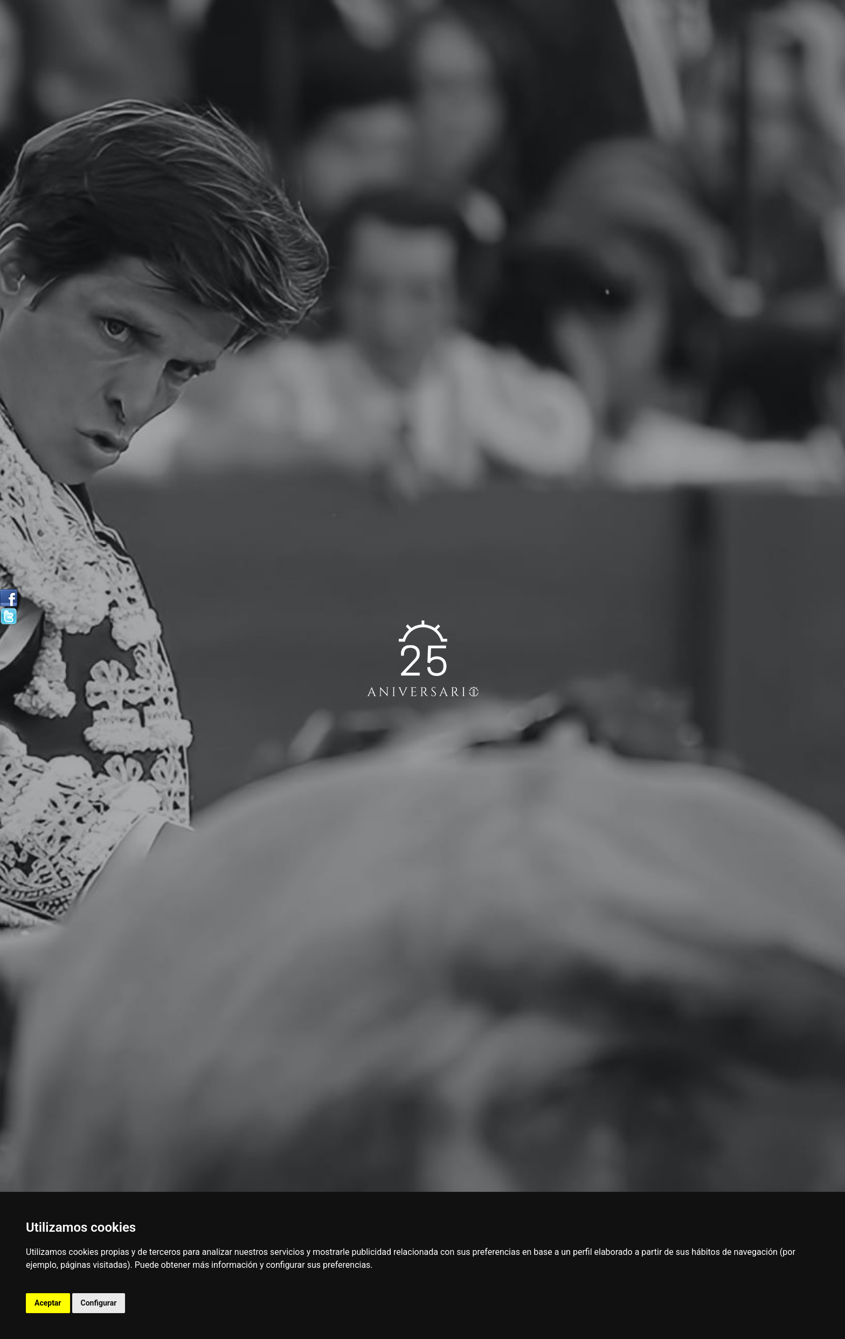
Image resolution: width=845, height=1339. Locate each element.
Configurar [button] (99, 1303)
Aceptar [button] (47, 1303)
